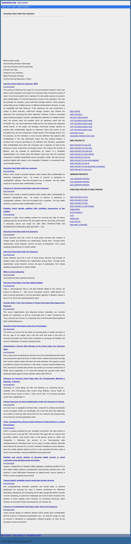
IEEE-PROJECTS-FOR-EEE (81, 148)
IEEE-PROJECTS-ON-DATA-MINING (84, 160)
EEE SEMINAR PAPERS (79, 185)
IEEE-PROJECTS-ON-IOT (80, 157)
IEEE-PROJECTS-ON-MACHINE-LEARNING (87, 167)
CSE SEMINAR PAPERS (79, 179)
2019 (88, 136)
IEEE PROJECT (23, 7)
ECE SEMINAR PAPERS (79, 182)
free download (34, 460)
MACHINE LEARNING (78, 225)
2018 (92, 136)
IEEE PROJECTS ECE (79, 197)
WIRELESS (74, 219)
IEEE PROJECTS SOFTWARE (82, 154)
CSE (4, 7)
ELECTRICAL (75, 222)
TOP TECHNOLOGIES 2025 (81, 127)
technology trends (77, 133)
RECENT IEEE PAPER (79, 118)
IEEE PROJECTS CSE (79, 200)
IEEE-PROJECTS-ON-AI (79, 163)
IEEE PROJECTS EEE (79, 203)
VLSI (72, 216)
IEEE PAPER (23, 3)
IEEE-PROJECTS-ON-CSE (80, 145)
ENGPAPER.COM (34, 535)
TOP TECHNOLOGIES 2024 (81, 130)
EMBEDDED (75, 209)
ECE (9, 7)
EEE (14, 7)
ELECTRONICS (76, 212)
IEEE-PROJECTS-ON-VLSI (80, 170)
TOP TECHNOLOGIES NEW (81, 121)
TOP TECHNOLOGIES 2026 (81, 124)
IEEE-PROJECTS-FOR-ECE (81, 151)
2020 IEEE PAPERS (78, 136)
